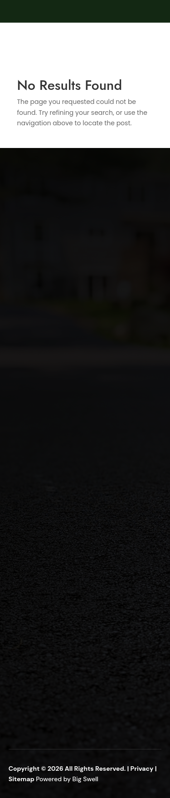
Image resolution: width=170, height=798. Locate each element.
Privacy (142, 768)
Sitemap (22, 779)
